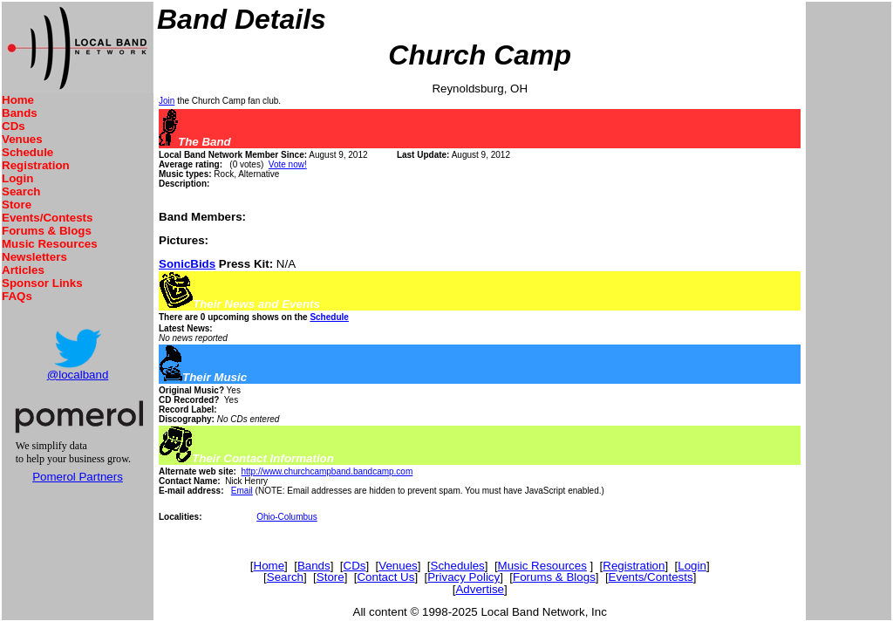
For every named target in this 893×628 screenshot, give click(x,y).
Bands (19, 112)
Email (242, 490)
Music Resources (50, 243)
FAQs (17, 296)
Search (21, 191)
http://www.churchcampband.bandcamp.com (326, 471)
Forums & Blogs (47, 230)
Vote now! (288, 164)
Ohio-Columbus (286, 517)
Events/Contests (47, 217)
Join (166, 101)
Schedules (458, 565)
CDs (13, 126)
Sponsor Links (42, 283)
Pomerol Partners (77, 476)
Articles (23, 269)
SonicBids (187, 263)
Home (18, 99)
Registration (36, 165)
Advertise (479, 589)
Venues (22, 139)
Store (16, 204)
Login (17, 178)
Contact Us (385, 577)
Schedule (27, 152)
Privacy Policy (463, 577)
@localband (78, 374)
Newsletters (34, 256)
